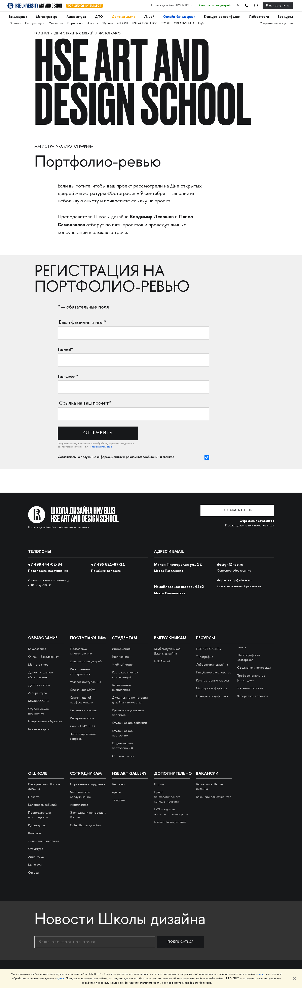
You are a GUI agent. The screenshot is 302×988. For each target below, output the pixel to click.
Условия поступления (85, 682)
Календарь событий (42, 805)
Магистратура (47, 16)
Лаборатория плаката (252, 696)
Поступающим (35, 22)
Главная (42, 34)
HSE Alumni (162, 662)
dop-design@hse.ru (234, 580)
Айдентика (36, 857)
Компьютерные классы (212, 681)
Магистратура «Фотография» (63, 147)
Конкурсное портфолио (221, 16)
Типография (204, 657)
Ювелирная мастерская (254, 668)
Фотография (118, 34)
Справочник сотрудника (87, 784)
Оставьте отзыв (123, 756)
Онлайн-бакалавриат (177, 16)
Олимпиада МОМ (83, 690)
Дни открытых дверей (212, 5)
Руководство (37, 825)
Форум (159, 784)
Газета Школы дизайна (170, 822)
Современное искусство (276, 22)
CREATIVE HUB (186, 22)
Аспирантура (77, 16)
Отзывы (33, 873)
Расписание (120, 657)
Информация (121, 649)
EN (235, 5)
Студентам (56, 22)
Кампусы (34, 833)
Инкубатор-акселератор (213, 673)
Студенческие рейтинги (129, 723)
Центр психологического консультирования (167, 797)
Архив (116, 792)
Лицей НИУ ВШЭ (82, 726)
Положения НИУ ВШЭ (100, 447)
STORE (167, 22)
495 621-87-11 (108, 564)
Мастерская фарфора (211, 689)
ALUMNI (123, 22)
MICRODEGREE (38, 701)
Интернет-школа (82, 718)
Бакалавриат (18, 16)
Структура (35, 849)
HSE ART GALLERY (145, 22)
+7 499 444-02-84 (46, 564)
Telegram (118, 800)
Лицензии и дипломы (43, 841)
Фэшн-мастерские (250, 688)
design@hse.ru (230, 564)
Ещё (202, 22)
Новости (93, 22)
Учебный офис (122, 665)
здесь (259, 974)
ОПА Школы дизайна (85, 825)
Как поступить (277, 5)
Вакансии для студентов (213, 797)
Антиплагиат (79, 805)
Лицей (148, 16)
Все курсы (284, 16)
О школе (15, 22)
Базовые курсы (38, 730)
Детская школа (122, 16)
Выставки (118, 784)
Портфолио (75, 22)
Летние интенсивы (83, 711)
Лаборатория (258, 16)
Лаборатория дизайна (212, 665)
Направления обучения (45, 722)
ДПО (99, 16)
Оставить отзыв (244, 511)
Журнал (108, 22)
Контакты (35, 865)
